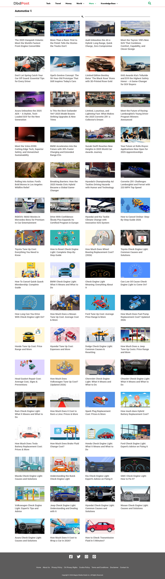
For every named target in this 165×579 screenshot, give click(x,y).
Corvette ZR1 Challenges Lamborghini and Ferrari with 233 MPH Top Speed (135, 184)
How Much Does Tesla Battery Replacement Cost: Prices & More (28, 446)
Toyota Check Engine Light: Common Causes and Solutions (134, 252)
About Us (46, 567)
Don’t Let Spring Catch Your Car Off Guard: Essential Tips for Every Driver (29, 78)
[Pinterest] (94, 557)
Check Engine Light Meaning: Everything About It (99, 284)
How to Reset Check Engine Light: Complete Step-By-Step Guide (64, 252)
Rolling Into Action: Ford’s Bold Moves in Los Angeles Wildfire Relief (28, 184)
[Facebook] (71, 557)
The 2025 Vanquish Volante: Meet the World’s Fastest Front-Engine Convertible (29, 43)
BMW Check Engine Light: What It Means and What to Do (64, 284)
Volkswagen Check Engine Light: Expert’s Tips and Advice (28, 508)
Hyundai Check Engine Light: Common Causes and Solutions (99, 508)
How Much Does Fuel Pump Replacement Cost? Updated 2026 (135, 317)
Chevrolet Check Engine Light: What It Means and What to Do (98, 381)
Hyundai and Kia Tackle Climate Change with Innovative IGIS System (97, 219)
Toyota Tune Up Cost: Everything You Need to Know (27, 252)
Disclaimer (114, 567)
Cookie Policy (84, 567)
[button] (80, 3)
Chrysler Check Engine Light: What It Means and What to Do (135, 381)
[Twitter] (79, 557)
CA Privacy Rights (70, 567)
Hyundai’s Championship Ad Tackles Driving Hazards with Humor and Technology (99, 184)
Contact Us (124, 567)
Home (38, 567)
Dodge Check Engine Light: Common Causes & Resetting (99, 349)
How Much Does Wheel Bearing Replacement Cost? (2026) (99, 252)
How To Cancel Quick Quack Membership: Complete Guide (29, 284)
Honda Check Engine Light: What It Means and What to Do (99, 446)
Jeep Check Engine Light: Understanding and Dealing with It (64, 508)
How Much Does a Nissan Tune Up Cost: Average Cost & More (64, 317)
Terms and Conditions (100, 567)
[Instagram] (86, 557)
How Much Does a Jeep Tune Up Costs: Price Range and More (135, 349)
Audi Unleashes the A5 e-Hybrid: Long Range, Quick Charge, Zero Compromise (98, 43)
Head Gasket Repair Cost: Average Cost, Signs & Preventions (28, 381)
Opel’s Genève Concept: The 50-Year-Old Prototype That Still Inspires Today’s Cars (64, 78)
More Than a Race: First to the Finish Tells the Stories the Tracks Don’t (63, 43)
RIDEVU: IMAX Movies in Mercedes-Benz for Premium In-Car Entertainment (29, 219)
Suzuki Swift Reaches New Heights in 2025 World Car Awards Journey (99, 149)
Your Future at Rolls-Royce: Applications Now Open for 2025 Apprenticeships (134, 149)
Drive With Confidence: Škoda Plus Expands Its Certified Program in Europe (64, 219)
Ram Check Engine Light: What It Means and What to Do (29, 414)
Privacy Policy (57, 567)
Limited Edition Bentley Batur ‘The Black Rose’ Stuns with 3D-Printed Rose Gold (100, 78)
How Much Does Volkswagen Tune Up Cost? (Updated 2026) (64, 381)
